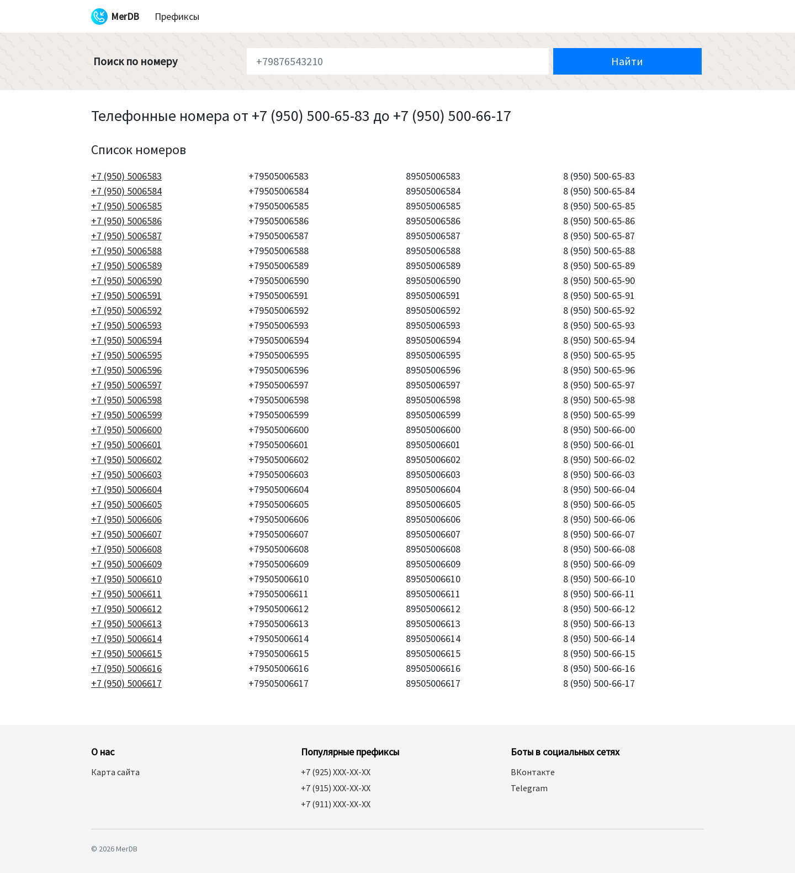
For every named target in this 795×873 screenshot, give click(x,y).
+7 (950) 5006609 (126, 564)
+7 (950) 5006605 (126, 504)
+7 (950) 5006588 (126, 250)
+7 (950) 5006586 (126, 220)
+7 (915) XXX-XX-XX (335, 787)
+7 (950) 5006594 (126, 340)
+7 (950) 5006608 (126, 549)
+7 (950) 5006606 (126, 519)
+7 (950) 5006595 (126, 355)
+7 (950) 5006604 (126, 489)
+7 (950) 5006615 (126, 653)
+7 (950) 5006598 (126, 399)
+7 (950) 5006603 (126, 474)
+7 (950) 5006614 (126, 638)
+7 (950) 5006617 (126, 683)
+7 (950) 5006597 (126, 384)
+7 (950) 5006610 (126, 578)
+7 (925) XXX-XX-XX (335, 771)
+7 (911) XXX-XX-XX (335, 803)
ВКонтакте (533, 771)
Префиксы (177, 16)
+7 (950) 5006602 (126, 459)
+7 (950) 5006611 (126, 593)
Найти (627, 61)
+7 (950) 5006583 (126, 176)
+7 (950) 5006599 (126, 414)
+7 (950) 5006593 (126, 325)
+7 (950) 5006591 (126, 295)
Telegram (529, 787)
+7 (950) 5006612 (126, 608)
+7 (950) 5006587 (126, 235)
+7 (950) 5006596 (126, 370)
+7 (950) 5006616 (126, 668)
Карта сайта (115, 771)
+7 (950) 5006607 (126, 534)
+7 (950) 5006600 (126, 429)
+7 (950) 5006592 (126, 310)
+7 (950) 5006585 (126, 205)
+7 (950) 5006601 (126, 444)
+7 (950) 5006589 (126, 265)
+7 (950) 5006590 (126, 280)
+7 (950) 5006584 (126, 191)
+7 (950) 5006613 (126, 623)
